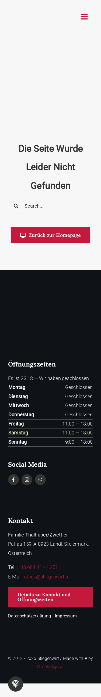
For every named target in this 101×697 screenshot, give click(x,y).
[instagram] (27, 479)
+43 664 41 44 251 (38, 567)
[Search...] (50, 206)
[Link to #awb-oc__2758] (84, 16)
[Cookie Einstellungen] (15, 684)
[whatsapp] (40, 479)
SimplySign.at (50, 666)
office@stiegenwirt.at (47, 577)
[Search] (16, 206)
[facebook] (13, 479)
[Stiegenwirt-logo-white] (51, 299)
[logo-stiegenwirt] (29, 6)
